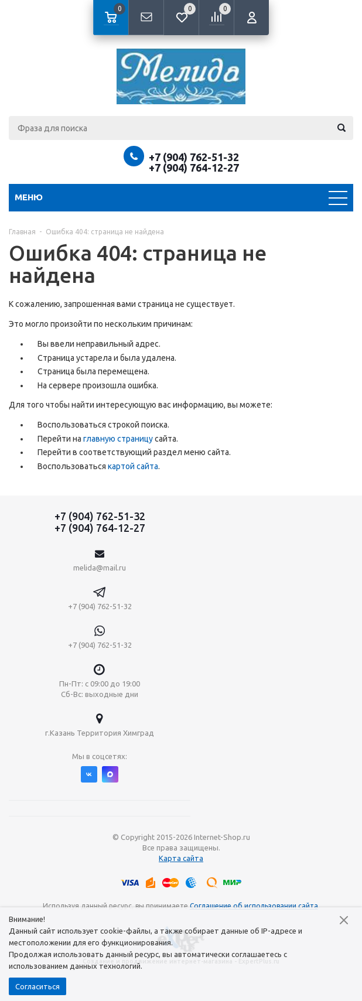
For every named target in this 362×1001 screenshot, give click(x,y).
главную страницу (118, 438)
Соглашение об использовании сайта (254, 906)
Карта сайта (181, 858)
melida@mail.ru (99, 567)
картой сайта (133, 466)
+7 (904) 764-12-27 (194, 167)
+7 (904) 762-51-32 (194, 157)
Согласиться (37, 986)
